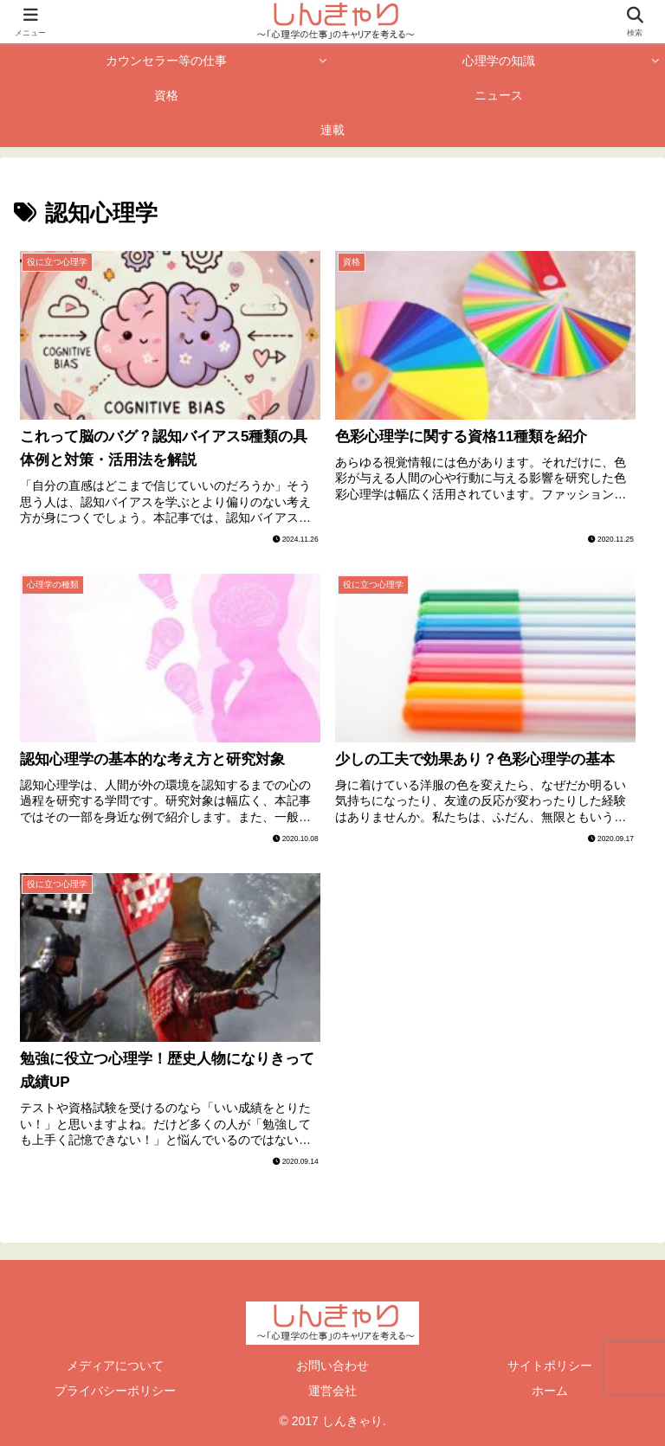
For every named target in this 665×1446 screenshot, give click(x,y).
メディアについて (115, 1365)
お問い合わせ (332, 1365)
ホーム (550, 1391)
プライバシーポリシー (115, 1391)
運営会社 (332, 1391)
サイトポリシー (549, 1365)
